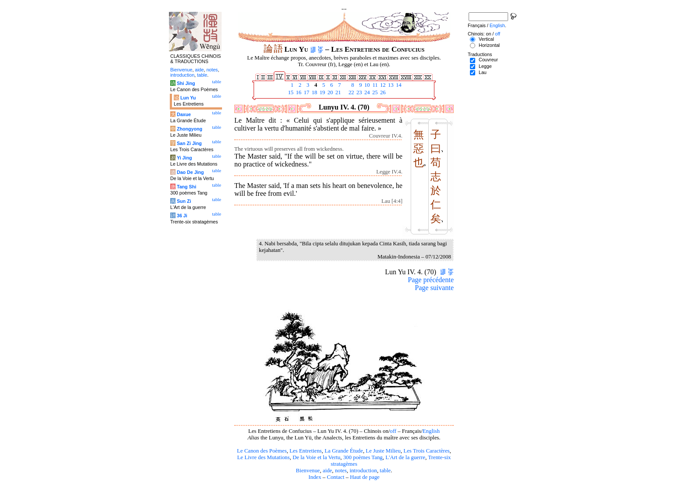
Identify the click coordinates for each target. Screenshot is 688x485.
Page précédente (431, 279)
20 (329, 92)
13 (390, 85)
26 (382, 92)
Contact (335, 477)
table (385, 470)
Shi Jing (186, 83)
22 (350, 92)
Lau (483, 72)
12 (382, 85)
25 (374, 92)
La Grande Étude (344, 451)
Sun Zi (184, 201)
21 (337, 92)
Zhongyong (189, 128)
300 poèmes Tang (363, 457)
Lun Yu (188, 97)
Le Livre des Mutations (263, 457)
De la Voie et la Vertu (316, 457)
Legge (485, 66)
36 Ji (182, 215)
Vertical (486, 39)
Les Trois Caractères (427, 451)
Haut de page (365, 477)
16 (297, 92)
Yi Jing (184, 157)
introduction (363, 470)
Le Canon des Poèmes (262, 451)
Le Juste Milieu (383, 451)
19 (321, 92)
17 (305, 92)
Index (314, 477)
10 (366, 85)
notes (341, 470)
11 (374, 85)
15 (290, 92)
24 (366, 92)
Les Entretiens (306, 451)
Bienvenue (308, 470)
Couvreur (488, 59)
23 (358, 92)
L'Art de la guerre (405, 457)
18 (313, 92)
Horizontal (489, 45)
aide (327, 470)
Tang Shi (186, 186)
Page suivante (434, 287)
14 (397, 85)
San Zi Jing (189, 143)
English (431, 431)
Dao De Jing (190, 172)
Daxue (184, 114)
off (393, 431)
